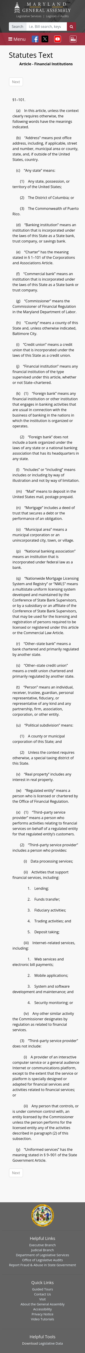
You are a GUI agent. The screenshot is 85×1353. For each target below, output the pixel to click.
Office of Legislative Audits (42, 1260)
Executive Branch (42, 1245)
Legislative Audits (57, 16)
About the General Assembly (42, 1304)
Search (17, 26)
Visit (42, 1299)
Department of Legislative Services (42, 1255)
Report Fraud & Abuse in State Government (42, 1265)
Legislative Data (51, 1343)
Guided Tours (42, 1289)
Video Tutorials (42, 1319)
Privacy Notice (42, 1314)
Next (16, 81)
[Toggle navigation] (17, 39)
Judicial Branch (42, 1250)
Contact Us (42, 1294)
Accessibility (42, 1309)
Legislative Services (28, 16)
